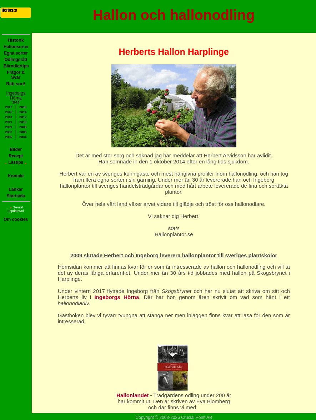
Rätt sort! (15, 83)
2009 (8, 127)
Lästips (15, 162)
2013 (8, 117)
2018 (15, 102)
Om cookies (16, 219)
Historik (16, 40)
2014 (22, 112)
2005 (8, 137)
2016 (22, 107)
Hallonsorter (16, 46)
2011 (8, 122)
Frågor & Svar (16, 75)
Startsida (16, 195)
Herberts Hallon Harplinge (174, 52)
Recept (16, 155)
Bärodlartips (16, 66)
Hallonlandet (133, 395)
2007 (8, 132)
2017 (8, 107)
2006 (22, 132)
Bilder (16, 149)
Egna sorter (16, 53)
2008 (22, 127)
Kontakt (16, 175)
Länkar (16, 189)
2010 (22, 122)
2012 (22, 117)
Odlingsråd (16, 59)
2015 (8, 112)
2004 (22, 137)
